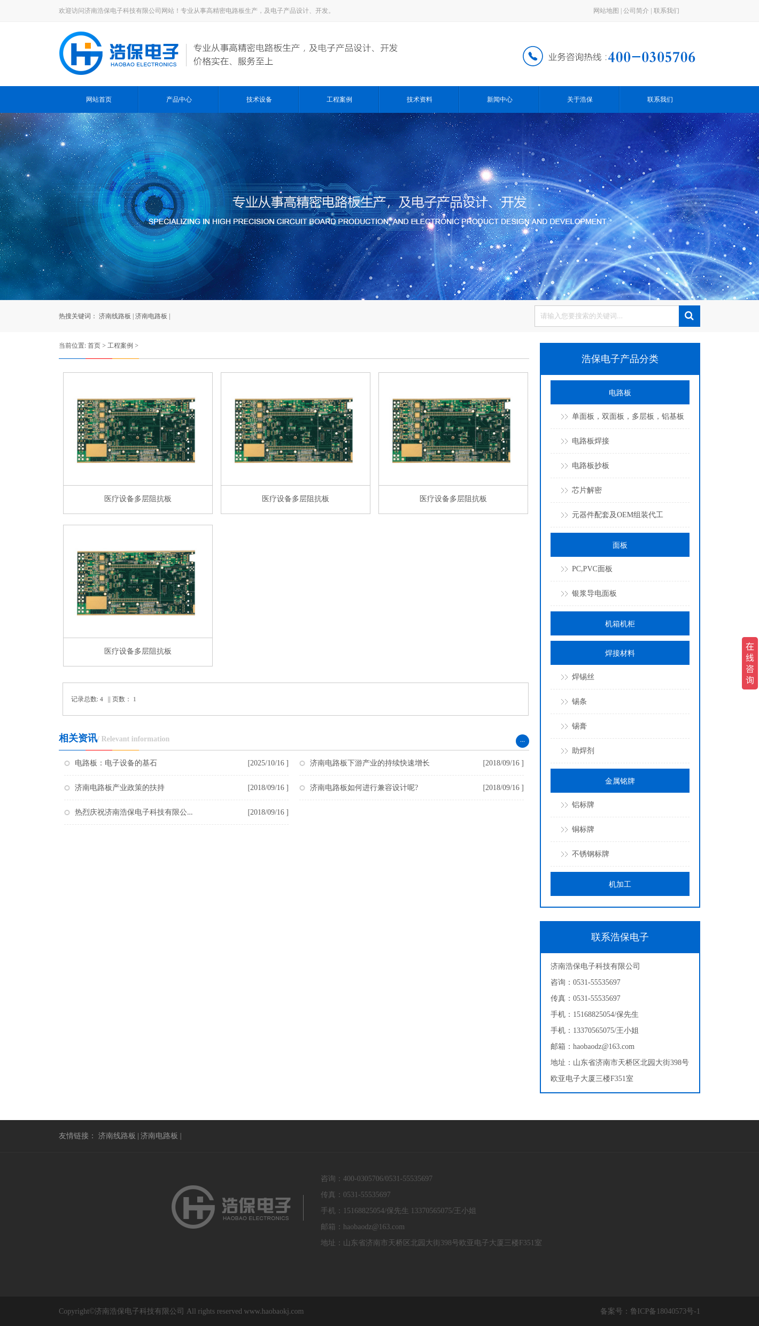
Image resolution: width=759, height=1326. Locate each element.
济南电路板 (151, 316)
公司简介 (636, 10)
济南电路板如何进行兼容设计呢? (364, 788)
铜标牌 (583, 829)
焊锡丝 (583, 677)
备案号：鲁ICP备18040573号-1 (650, 1311)
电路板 (620, 393)
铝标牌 (583, 805)
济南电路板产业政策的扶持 (120, 788)
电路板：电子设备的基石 (116, 763)
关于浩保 (580, 99)
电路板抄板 (590, 466)
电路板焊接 (590, 441)
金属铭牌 (620, 781)
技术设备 (259, 99)
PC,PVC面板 (592, 569)
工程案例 (339, 99)
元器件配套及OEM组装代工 (617, 515)
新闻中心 (500, 99)
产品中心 (179, 99)
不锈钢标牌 (590, 854)
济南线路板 (115, 316)
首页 (94, 345)
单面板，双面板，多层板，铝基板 (628, 416)
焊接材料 (620, 653)
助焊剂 (583, 751)
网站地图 (606, 10)
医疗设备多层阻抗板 (138, 499)
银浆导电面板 (594, 593)
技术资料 (419, 99)
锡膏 (579, 726)
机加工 (620, 884)
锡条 (579, 702)
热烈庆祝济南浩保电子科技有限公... (134, 812)
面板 (620, 545)
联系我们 (666, 10)
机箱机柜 (620, 624)
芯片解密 (587, 490)
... (522, 740)
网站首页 (99, 99)
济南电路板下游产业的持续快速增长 (370, 763)
